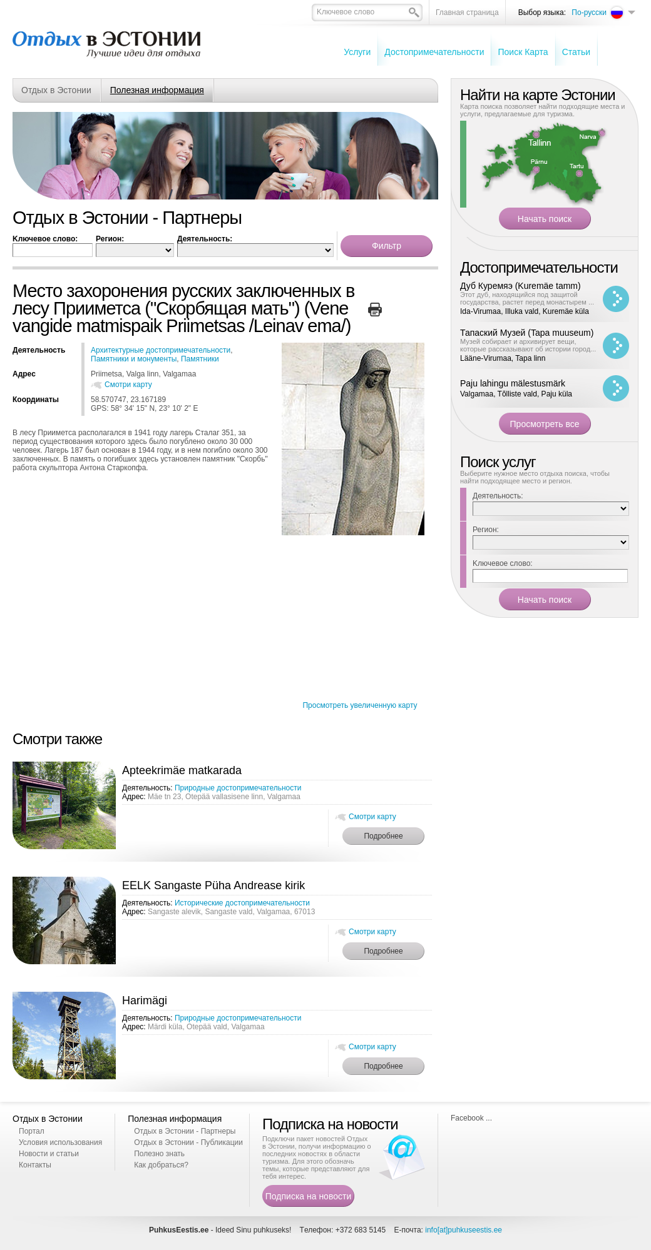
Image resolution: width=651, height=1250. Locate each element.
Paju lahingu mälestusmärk (512, 383)
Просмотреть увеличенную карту (359, 705)
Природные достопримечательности (238, 788)
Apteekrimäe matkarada (182, 770)
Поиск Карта (523, 52)
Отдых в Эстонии (56, 90)
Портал (31, 1131)
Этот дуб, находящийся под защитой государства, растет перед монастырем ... (527, 298)
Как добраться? (161, 1165)
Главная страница (467, 12)
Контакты (35, 1165)
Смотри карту (128, 384)
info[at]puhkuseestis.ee (463, 1230)
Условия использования (60, 1142)
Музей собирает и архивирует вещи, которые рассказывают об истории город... (528, 345)
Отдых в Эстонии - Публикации (188, 1142)
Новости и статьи (49, 1153)
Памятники (200, 359)
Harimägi (144, 1000)
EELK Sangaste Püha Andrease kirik (213, 885)
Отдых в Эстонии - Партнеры (184, 1131)
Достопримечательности (434, 52)
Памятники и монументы (134, 359)
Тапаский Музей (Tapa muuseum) (526, 333)
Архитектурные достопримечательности (160, 350)
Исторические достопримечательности (242, 903)
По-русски (589, 12)
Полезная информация (157, 90)
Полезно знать (159, 1153)
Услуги (357, 52)
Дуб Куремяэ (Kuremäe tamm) (520, 286)
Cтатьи (576, 52)
